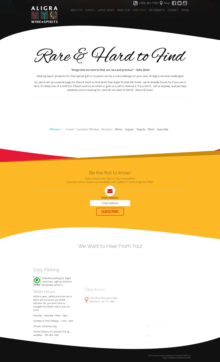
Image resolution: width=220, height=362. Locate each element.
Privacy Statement (167, 355)
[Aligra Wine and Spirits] (43, 14)
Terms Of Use (153, 355)
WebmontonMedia (186, 358)
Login (164, 358)
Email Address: (110, 197)
